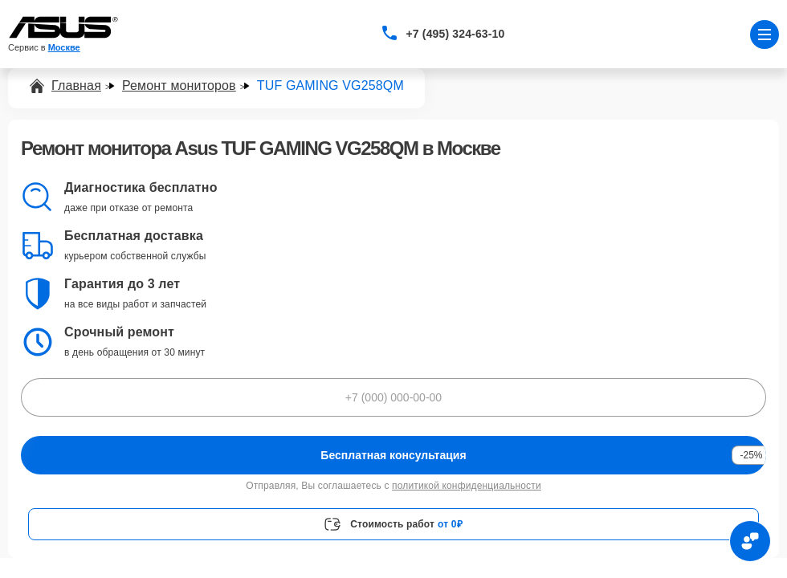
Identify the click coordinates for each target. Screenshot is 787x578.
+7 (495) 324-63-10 (455, 33)
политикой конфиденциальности (466, 485)
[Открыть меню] (764, 34)
